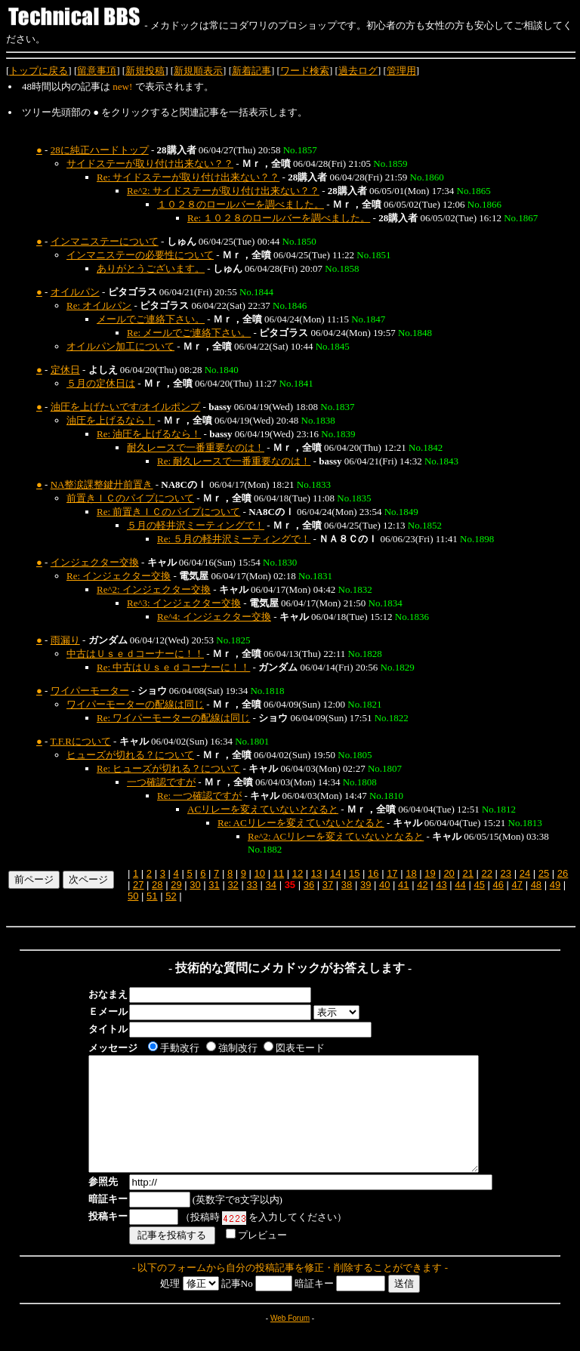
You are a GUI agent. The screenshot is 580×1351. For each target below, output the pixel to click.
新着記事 (251, 70)
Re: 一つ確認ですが (199, 795)
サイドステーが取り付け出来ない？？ (149, 163)
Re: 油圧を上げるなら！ (149, 434)
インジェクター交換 (95, 562)
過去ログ (358, 70)
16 (373, 873)
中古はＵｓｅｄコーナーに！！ (135, 653)
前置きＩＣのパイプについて (130, 498)
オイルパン (75, 292)
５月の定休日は (100, 383)
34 (271, 884)
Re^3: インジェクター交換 (184, 603)
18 (411, 873)
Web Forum (290, 1341)
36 (309, 884)
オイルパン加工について (120, 346)
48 (536, 884)
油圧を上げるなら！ (110, 420)
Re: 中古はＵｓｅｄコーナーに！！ (173, 667)
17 (392, 873)
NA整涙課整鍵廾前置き (102, 484)
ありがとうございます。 (151, 268)
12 (297, 873)
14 (335, 873)
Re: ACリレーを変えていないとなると (301, 822)
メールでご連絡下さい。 (151, 319)
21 (467, 873)
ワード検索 (304, 70)
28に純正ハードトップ (100, 150)
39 (365, 884)
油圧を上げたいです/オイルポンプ (126, 406)
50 (133, 896)
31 (213, 884)
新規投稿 (145, 70)
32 (232, 884)
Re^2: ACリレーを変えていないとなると (336, 836)
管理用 (401, 70)
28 (157, 884)
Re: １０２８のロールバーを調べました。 (278, 218)
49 (555, 884)
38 (346, 884)
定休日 (65, 369)
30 (195, 884)
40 (384, 884)
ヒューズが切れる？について (130, 754)
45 (479, 884)
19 (429, 873)
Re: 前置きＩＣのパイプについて (168, 511)
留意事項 (96, 70)
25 (543, 873)
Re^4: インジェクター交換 (214, 616)
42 (422, 884)
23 (506, 873)
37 (327, 884)
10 (260, 873)
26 (562, 873)
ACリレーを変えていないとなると (262, 809)
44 (460, 884)
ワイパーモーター (90, 690)
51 (152, 896)
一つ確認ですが (161, 782)
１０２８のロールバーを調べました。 (240, 204)
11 (278, 873)
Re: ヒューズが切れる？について (168, 768)
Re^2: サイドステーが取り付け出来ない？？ (223, 190)
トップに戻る (38, 70)
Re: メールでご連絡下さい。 (189, 332)
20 (448, 873)
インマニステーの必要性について (140, 255)
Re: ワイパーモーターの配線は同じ (173, 717)
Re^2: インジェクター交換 (154, 589)
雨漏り (65, 640)
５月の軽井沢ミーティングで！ (195, 525)
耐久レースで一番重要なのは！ (195, 447)
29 (176, 884)
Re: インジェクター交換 (118, 575)
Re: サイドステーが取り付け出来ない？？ (188, 177)
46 (497, 884)
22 (487, 873)
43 (441, 884)
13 (316, 873)
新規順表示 (198, 70)
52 (170, 896)
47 (517, 884)
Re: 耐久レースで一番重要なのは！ (233, 461)
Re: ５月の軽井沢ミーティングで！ (233, 538)
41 (403, 884)
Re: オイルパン (98, 305)
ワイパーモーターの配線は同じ (135, 704)
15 (354, 873)
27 (138, 884)
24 (525, 873)
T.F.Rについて (80, 741)
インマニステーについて (105, 241)
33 (251, 884)
